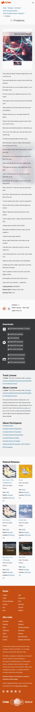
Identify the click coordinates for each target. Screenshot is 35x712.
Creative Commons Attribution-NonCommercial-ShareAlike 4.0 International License (17, 380)
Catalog (5, 595)
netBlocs (20, 610)
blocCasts (5, 621)
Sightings (21, 624)
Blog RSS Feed (22, 636)
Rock (4, 610)
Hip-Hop (5, 604)
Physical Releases (8, 601)
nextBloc (20, 621)
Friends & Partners (23, 627)
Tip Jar (21, 480)
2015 (7, 569)
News (4, 627)
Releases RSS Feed (24, 639)
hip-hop (18, 307)
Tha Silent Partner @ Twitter (11, 438)
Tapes (4, 633)
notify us (26, 408)
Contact (5, 639)
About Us (5, 636)
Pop (4, 607)
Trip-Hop (20, 607)
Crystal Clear (22, 520)
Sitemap (20, 633)
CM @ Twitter (25, 444)
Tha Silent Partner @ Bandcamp (12, 428)
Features (5, 624)
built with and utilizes (21, 686)
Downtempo (21, 598)
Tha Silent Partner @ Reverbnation (13, 435)
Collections (6, 630)
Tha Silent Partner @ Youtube (11, 441)
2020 (27, 307)
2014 (23, 567)
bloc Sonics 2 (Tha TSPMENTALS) (8, 481)
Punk (19, 601)
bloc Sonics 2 (6, 520)
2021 (7, 492)
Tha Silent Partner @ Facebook (12, 431)
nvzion (9, 683)
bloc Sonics (22, 557)
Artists (4, 598)
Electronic (21, 604)
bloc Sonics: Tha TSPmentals (7, 559)
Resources (21, 630)
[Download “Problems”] (8, 308)
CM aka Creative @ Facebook (11, 444)
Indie (19, 595)
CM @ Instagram (8, 447)
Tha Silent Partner (8, 425)
